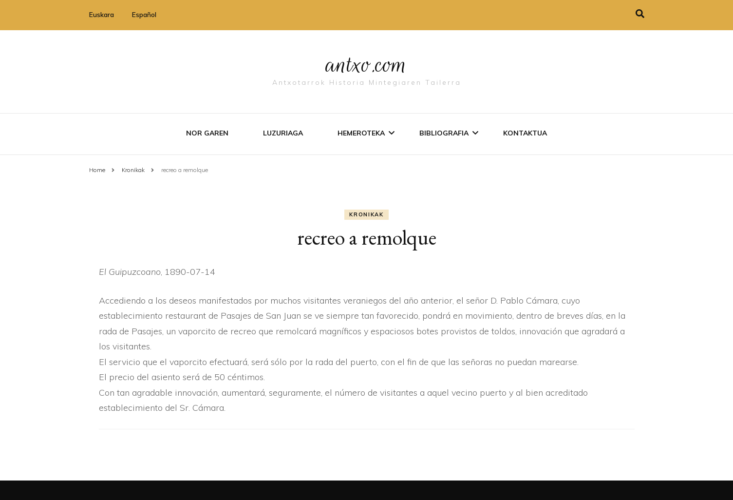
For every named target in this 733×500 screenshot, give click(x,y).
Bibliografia (444, 133)
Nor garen (207, 133)
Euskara (101, 14)
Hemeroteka (361, 133)
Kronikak (366, 214)
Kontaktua (525, 133)
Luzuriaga (283, 133)
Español (144, 14)
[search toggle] (640, 14)
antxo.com (366, 64)
